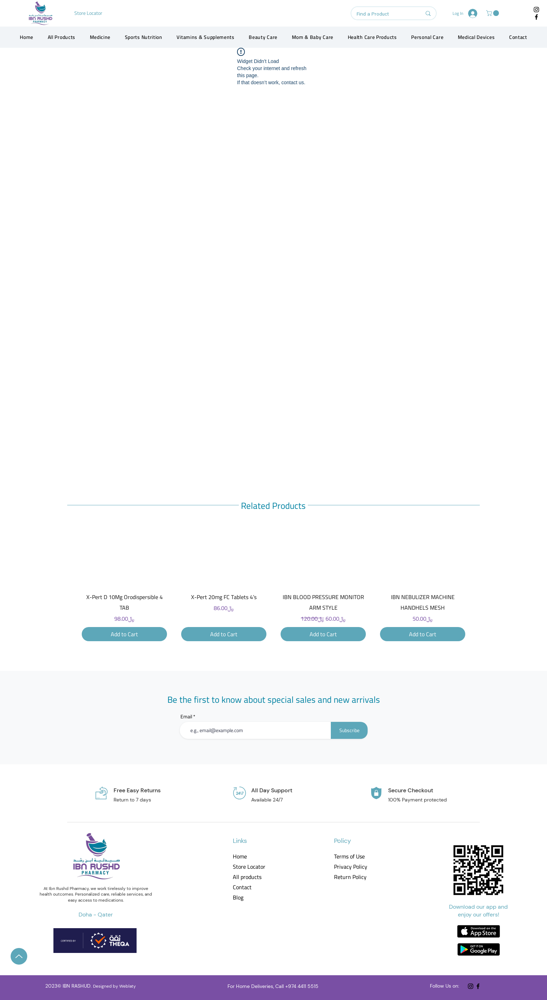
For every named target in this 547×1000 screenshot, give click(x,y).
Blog (238, 897)
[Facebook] (536, 17)
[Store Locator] (89, 13)
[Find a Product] (384, 14)
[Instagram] (536, 9)
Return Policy (350, 877)
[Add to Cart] (124, 634)
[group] (273, 585)
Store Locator (249, 867)
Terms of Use (349, 856)
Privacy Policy (350, 867)
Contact (242, 887)
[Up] (19, 956)
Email (186, 716)
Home (240, 856)
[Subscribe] (349, 730)
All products (247, 877)
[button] (493, 13)
